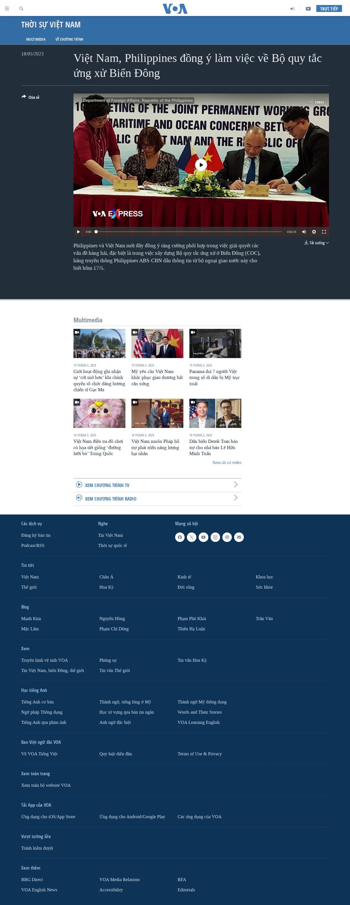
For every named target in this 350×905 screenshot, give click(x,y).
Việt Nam (30, 577)
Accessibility (111, 890)
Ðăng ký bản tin (35, 535)
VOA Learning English (199, 722)
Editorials (186, 890)
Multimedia (35, 39)
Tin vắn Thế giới (114, 670)
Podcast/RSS (32, 545)
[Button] (30, 98)
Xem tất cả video (226, 462)
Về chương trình (69, 39)
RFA (182, 879)
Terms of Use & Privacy (200, 754)
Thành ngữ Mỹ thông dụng (202, 702)
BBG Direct (32, 879)
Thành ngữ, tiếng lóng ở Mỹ (125, 702)
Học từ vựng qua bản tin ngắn (126, 712)
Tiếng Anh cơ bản (37, 702)
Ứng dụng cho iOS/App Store (48, 816)
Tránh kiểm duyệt (37, 848)
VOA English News (39, 890)
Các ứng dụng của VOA (200, 816)
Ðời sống (186, 587)
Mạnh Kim (31, 619)
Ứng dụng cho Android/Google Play (132, 816)
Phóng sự (107, 660)
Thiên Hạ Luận (191, 629)
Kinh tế (184, 577)
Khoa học (264, 577)
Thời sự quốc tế (112, 545)
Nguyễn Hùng (112, 619)
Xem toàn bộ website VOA (46, 785)
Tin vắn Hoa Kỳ (192, 660)
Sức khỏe (264, 587)
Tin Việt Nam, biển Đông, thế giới (52, 670)
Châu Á (106, 577)
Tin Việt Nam (110, 535)
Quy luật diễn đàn (115, 754)
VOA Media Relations (119, 879)
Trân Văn (264, 619)
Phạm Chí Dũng (114, 629)
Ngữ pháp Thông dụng (41, 712)
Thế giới (29, 587)
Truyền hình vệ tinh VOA (44, 660)
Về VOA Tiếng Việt (39, 754)
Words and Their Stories (200, 712)
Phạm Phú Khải (192, 619)
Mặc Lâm (30, 629)
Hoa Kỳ (106, 587)
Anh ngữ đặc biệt (115, 722)
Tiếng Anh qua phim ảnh (43, 722)
